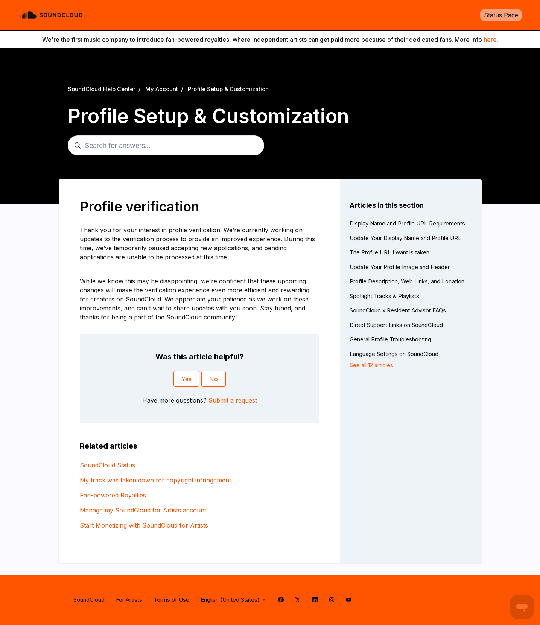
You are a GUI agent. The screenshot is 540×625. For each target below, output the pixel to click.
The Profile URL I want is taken (389, 252)
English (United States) (234, 599)
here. (491, 39)
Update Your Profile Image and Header (400, 267)
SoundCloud (89, 599)
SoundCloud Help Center (101, 89)
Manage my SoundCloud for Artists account (143, 510)
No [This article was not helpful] (213, 379)
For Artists (129, 599)
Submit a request (232, 400)
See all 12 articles (371, 365)
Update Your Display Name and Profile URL (405, 238)
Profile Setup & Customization (228, 89)
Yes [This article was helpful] (186, 379)
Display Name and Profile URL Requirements (407, 223)
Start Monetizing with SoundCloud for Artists (144, 525)
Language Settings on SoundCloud (394, 353)
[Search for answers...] (166, 145)
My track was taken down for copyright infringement (155, 480)
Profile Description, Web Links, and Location (407, 281)
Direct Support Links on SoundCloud (396, 324)
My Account (161, 89)
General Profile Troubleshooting (390, 339)
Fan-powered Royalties (113, 495)
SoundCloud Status (107, 465)
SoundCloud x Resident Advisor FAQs (398, 310)
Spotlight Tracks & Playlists (384, 296)
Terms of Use (171, 599)
